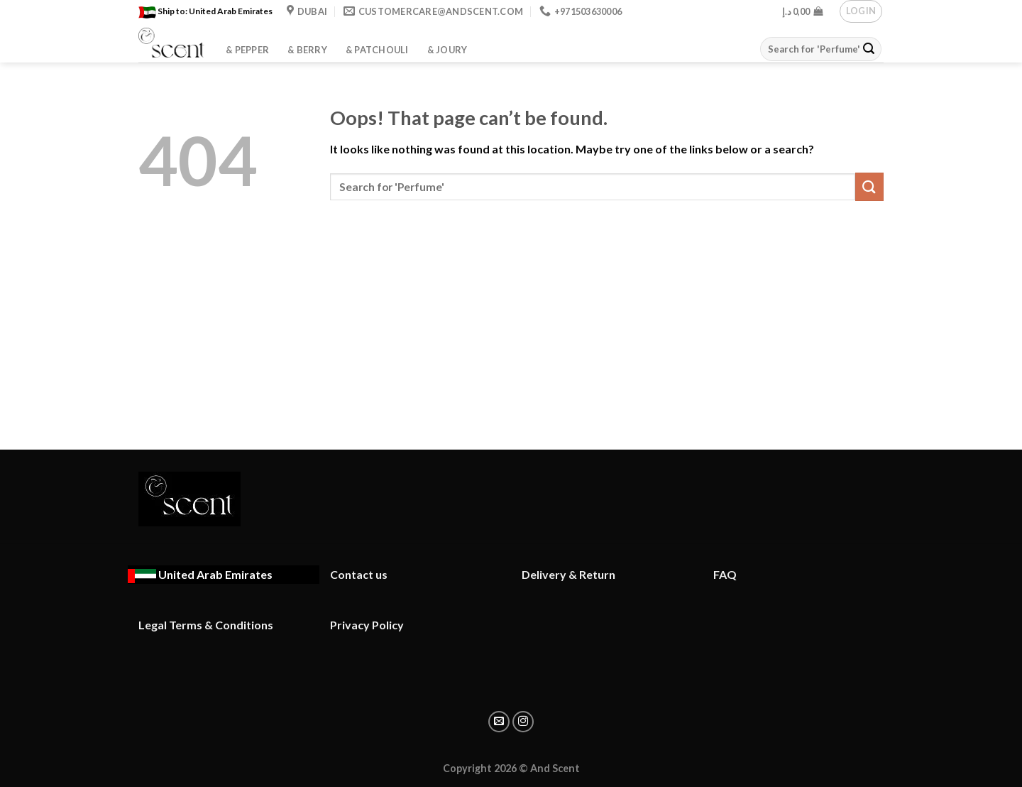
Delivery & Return (568, 574)
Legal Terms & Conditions (205, 624)
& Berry (307, 49)
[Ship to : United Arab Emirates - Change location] (200, 574)
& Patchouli (377, 49)
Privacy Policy (367, 624)
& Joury (447, 49)
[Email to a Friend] (499, 721)
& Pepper (247, 49)
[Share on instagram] (523, 721)
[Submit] (869, 49)
